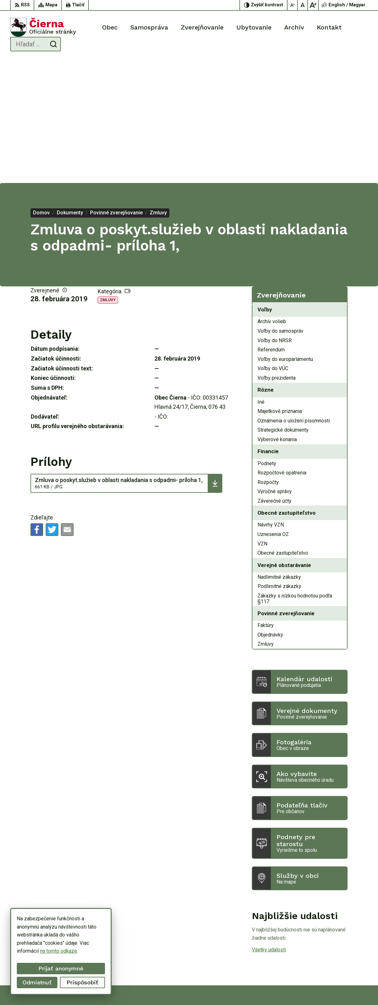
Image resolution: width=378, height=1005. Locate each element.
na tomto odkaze (58, 951)
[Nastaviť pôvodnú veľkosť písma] (303, 5)
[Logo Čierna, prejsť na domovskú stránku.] (43, 27)
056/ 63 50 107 (342, 952)
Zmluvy (108, 176)
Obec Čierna (273, 988)
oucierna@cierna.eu (346, 959)
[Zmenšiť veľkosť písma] (293, 5)
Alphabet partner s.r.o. (194, 988)
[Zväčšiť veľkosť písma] (313, 5)
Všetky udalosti (269, 826)
